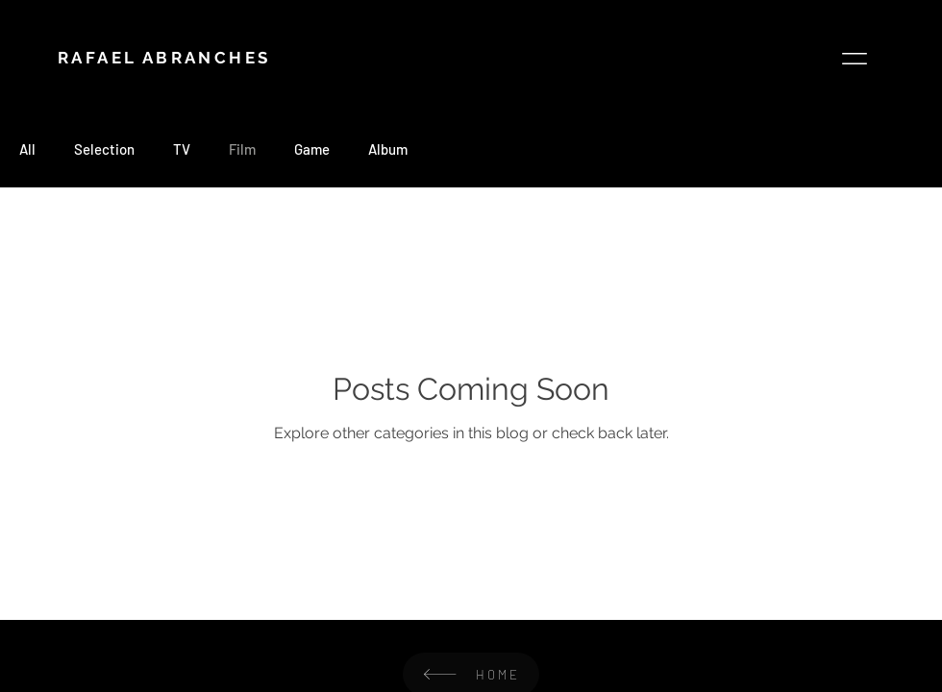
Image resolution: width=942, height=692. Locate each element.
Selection (104, 149)
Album (388, 149)
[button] (854, 58)
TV (181, 149)
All (27, 149)
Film (242, 149)
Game (312, 149)
